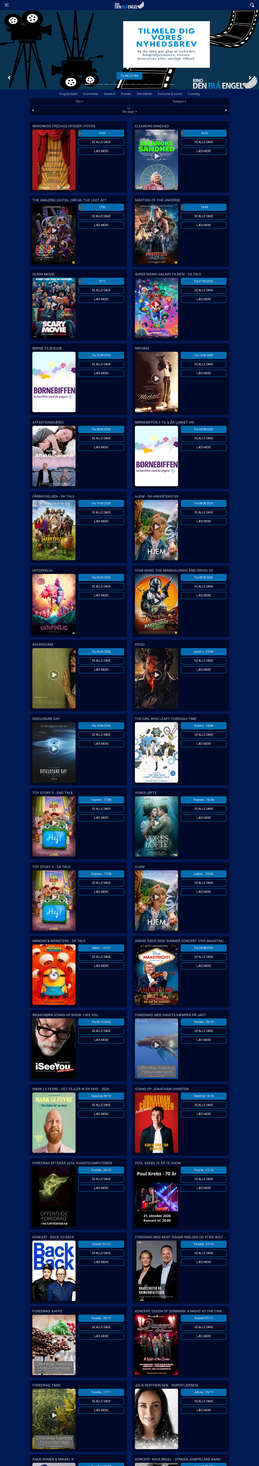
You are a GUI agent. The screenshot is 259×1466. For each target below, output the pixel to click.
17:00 (92, 207)
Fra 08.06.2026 (101, 429)
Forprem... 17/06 (101, 799)
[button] (9, 78)
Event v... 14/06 (203, 725)
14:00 (92, 133)
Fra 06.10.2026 (101, 1022)
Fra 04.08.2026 (203, 429)
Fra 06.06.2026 (101, 577)
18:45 (194, 207)
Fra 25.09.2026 (101, 355)
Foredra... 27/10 (204, 1244)
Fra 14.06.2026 (203, 355)
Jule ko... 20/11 (203, 1392)
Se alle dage (101, 142)
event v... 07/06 (203, 651)
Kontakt (126, 94)
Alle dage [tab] (129, 110)
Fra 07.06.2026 (203, 281)
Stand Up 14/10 (204, 1096)
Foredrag (194, 94)
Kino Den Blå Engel (129, 5)
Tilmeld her (129, 75)
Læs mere (101, 151)
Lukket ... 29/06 (203, 874)
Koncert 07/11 (204, 1318)
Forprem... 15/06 (203, 799)
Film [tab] (78, 101)
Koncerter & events (170, 94)
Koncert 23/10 (101, 1244)
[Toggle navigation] (7, 5)
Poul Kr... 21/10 (203, 1170)
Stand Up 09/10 (101, 1096)
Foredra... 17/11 (101, 1392)
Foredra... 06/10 (204, 1022)
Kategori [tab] (178, 101)
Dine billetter (144, 94)
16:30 (194, 133)
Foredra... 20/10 (101, 1170)
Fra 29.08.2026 (203, 948)
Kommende (90, 94)
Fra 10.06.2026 (101, 725)
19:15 (92, 281)
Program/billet (68, 94)
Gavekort (109, 94)
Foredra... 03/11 (101, 1318)
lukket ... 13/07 (101, 948)
